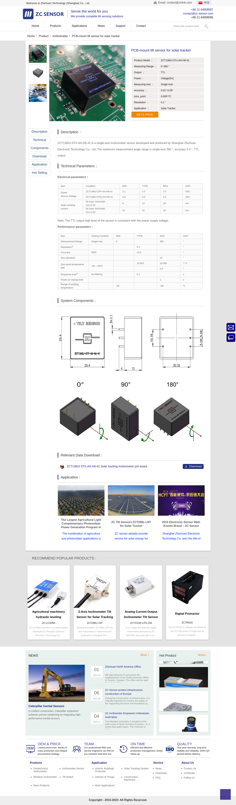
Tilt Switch (67, 777)
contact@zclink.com (179, 2)
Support (120, 25)
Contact (141, 25)
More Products (41, 785)
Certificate (189, 773)
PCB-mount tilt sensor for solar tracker (96, 36)
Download (41, 156)
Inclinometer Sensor (73, 768)
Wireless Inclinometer (45, 777)
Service (158, 762)
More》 (202, 654)
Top (225, 794)
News (101, 25)
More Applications (105, 785)
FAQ (158, 777)
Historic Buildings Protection (104, 770)
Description (41, 131)
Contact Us (190, 768)
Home (35, 25)
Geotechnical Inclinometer (40, 770)
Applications (79, 25)
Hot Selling (41, 172)
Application (41, 164)
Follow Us (189, 777)
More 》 (145, 654)
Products (55, 25)
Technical (41, 140)
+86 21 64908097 (202, 9)
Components (40, 148)
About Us (188, 762)
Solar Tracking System (136, 768)
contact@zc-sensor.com (198, 13)
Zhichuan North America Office (123, 666)
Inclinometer (60, 36)
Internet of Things (104, 777)
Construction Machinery (131, 778)
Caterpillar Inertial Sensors (47, 706)
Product (43, 36)
